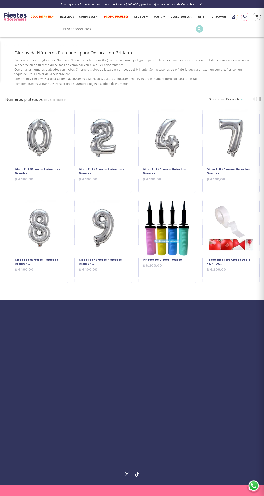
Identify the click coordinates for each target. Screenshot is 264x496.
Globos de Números (114, 83)
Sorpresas (89, 16)
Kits (201, 16)
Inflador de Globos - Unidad (162, 260)
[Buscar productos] (132, 29)
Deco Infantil (43, 16)
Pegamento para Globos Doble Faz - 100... (228, 262)
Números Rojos (86, 83)
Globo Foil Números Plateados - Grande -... (37, 172)
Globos (141, 16)
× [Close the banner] (200, 4)
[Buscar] (199, 29)
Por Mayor (218, 16)
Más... (159, 16)
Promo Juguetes (116, 16)
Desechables (182, 16)
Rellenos (67, 16)
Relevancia (232, 99)
